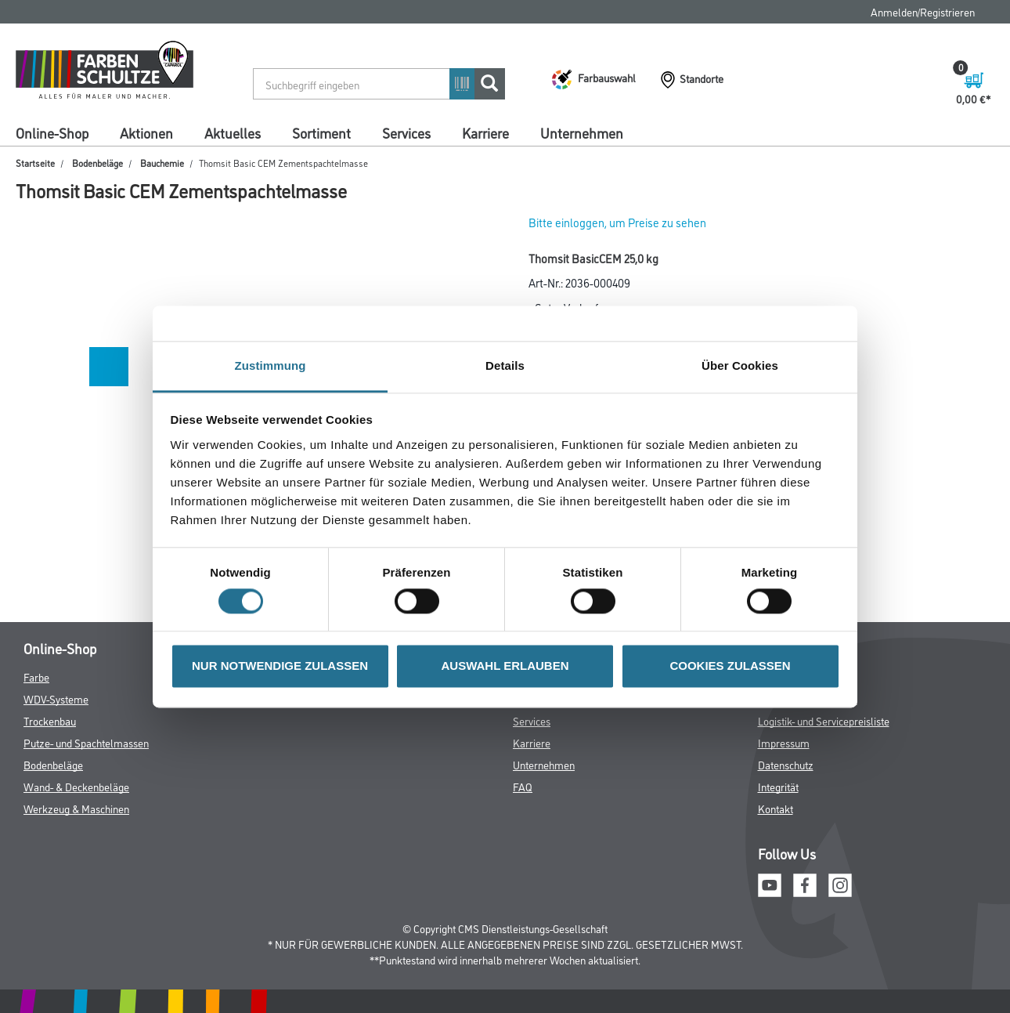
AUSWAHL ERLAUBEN (504, 666)
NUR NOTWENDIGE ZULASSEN (280, 666)
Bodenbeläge (97, 162)
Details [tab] (505, 365)
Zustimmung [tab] (270, 365)
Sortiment (321, 132)
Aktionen (146, 132)
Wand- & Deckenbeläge (76, 786)
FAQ (522, 786)
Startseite (35, 162)
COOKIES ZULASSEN (729, 666)
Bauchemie (162, 162)
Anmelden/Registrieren (923, 11)
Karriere (485, 132)
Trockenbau (49, 720)
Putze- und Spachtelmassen (86, 742)
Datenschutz (785, 764)
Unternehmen (581, 132)
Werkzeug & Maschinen (76, 808)
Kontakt (775, 808)
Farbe (36, 676)
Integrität (778, 786)
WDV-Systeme (55, 698)
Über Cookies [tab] (740, 365)
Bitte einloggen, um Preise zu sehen (617, 222)
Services (406, 132)
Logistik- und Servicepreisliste (823, 720)
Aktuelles (232, 132)
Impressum (784, 742)
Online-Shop (52, 132)
